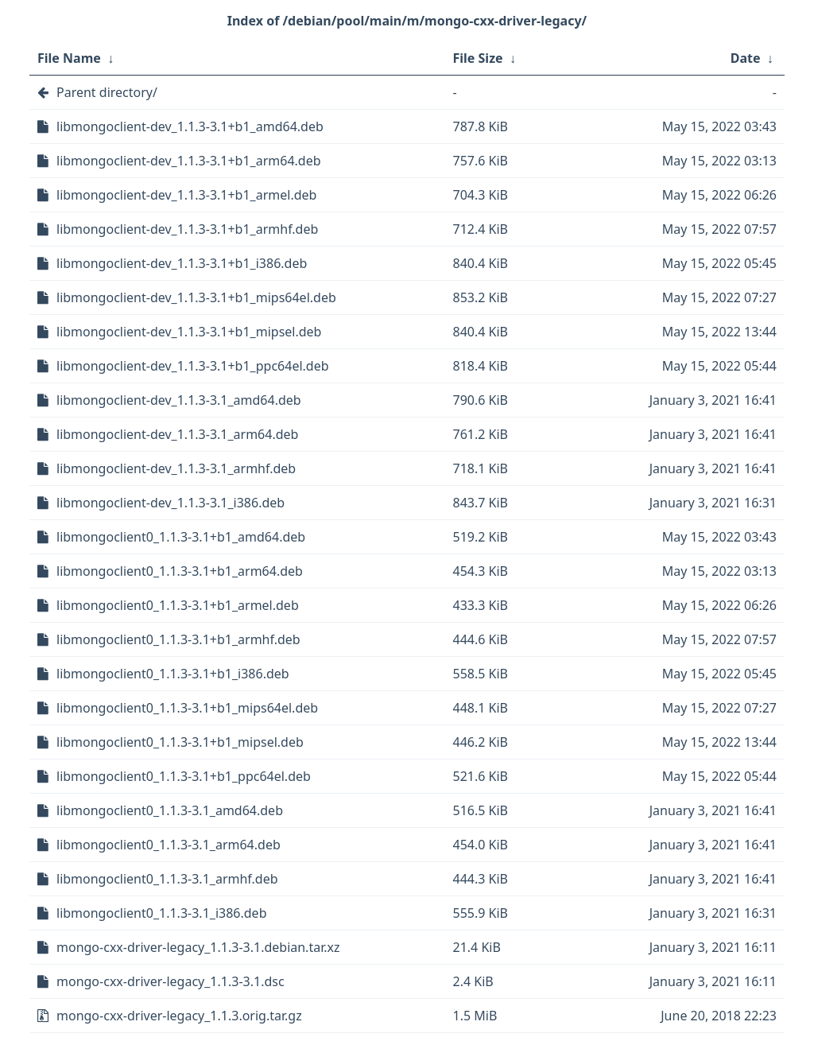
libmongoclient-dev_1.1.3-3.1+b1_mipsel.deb (188, 331)
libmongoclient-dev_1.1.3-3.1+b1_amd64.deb (190, 126)
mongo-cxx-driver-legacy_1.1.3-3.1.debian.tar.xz (197, 947)
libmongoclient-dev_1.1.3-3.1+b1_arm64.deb (188, 160)
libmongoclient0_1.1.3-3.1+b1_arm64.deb (179, 571)
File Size (478, 58)
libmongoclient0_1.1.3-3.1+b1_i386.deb (172, 673)
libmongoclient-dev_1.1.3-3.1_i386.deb (170, 502)
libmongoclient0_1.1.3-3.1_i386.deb (161, 913)
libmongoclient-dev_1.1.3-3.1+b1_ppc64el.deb (192, 366)
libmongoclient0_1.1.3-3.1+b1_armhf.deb (178, 639)
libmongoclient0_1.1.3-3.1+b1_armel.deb (177, 605)
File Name (69, 58)
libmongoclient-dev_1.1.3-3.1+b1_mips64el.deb (196, 297)
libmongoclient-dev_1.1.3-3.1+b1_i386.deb (181, 263)
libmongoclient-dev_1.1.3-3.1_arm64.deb (177, 434)
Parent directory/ (106, 92)
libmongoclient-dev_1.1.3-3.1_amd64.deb (178, 400)
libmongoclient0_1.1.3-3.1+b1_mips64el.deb (187, 708)
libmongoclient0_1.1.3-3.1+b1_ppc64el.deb (183, 776)
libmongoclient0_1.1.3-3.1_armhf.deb (167, 879)
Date (746, 58)
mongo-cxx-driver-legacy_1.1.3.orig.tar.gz (179, 1015)
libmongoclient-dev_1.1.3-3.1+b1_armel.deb (186, 195)
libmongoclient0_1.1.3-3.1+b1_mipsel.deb (180, 742)
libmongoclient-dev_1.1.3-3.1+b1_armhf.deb (187, 229)
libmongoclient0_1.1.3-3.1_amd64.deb (169, 810)
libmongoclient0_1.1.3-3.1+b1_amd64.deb (180, 537)
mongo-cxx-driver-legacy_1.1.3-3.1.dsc (170, 981)
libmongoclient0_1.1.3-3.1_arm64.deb (168, 844)
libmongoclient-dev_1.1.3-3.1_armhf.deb (176, 468)
